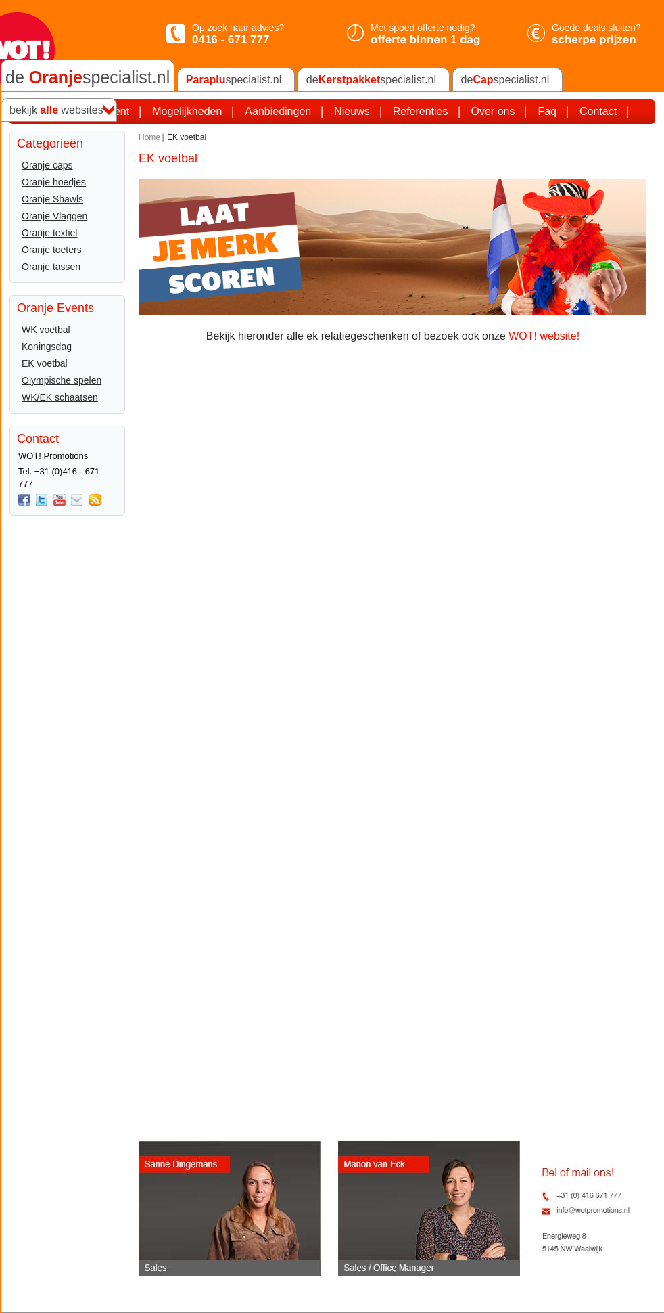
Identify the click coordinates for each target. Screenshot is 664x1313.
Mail (77, 500)
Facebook (24, 500)
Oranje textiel (49, 232)
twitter (42, 500)
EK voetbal (45, 363)
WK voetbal (46, 329)
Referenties (420, 111)
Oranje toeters (52, 249)
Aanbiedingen (278, 111)
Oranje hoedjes (54, 182)
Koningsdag (47, 346)
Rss (95, 500)
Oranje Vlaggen (54, 215)
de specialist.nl (87, 77)
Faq (547, 111)
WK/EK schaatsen (60, 397)
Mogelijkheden (187, 111)
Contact (598, 111)
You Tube (59, 500)
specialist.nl (233, 80)
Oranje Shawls (52, 199)
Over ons (493, 111)
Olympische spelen (61, 380)
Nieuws (351, 111)
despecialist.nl (371, 80)
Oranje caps (47, 165)
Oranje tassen (51, 266)
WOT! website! (543, 336)
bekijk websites (56, 110)
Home (149, 137)
